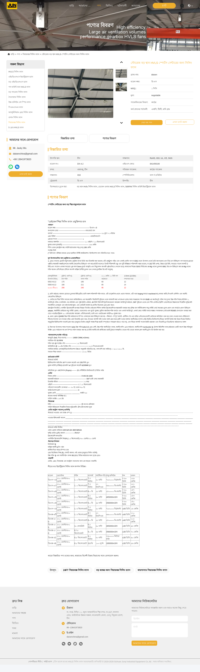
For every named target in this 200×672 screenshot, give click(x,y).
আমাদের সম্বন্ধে (85, 5)
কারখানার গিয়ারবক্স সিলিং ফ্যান (152, 570)
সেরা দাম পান (147, 123)
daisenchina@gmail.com (25, 154)
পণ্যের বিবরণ (109, 138)
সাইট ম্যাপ (48, 661)
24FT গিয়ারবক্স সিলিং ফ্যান (76, 570)
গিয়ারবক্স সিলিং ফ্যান (31, 54)
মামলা (15, 633)
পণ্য (99, 5)
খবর (14, 628)
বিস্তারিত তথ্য (68, 138)
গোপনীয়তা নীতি (35, 661)
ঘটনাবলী (122, 5)
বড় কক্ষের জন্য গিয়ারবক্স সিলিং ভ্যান (113, 570)
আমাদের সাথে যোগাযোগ (138, 5)
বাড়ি (71, 5)
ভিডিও (109, 5)
